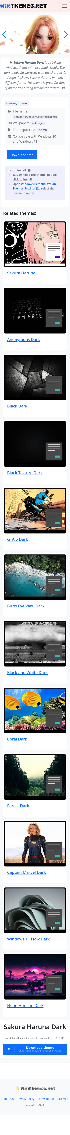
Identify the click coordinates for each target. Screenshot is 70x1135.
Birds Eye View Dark (26, 606)
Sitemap (63, 1099)
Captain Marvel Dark (26, 872)
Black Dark (17, 406)
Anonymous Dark (23, 339)
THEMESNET (23, 6)
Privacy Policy (25, 1099)
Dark (25, 103)
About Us (8, 1099)
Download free (22, 155)
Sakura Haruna (21, 273)
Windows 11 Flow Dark (28, 939)
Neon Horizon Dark (25, 1005)
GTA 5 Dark (17, 539)
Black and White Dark (27, 672)
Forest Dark (18, 805)
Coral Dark (17, 739)
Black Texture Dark (25, 472)
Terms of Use (46, 1099)
